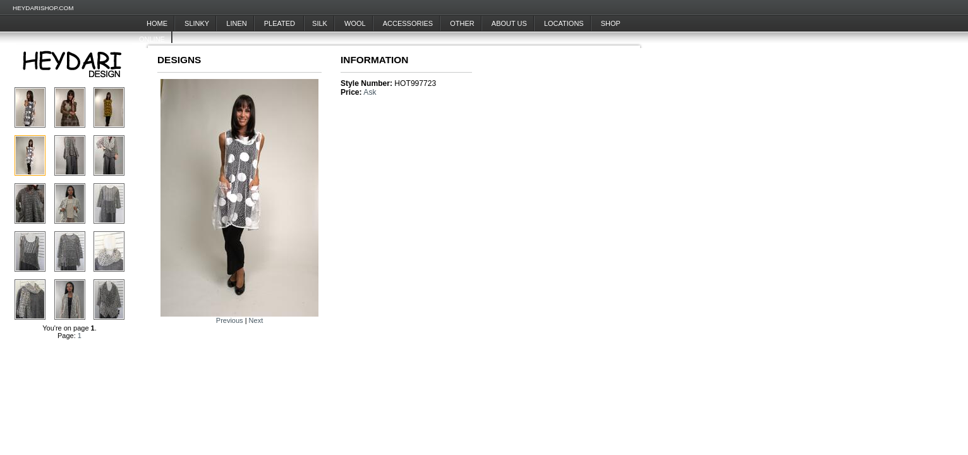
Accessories (408, 23)
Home (157, 23)
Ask (369, 92)
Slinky (197, 23)
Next (256, 320)
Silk (319, 23)
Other (462, 23)
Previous (229, 320)
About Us (509, 23)
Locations (564, 23)
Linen (236, 23)
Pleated (280, 23)
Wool (355, 23)
